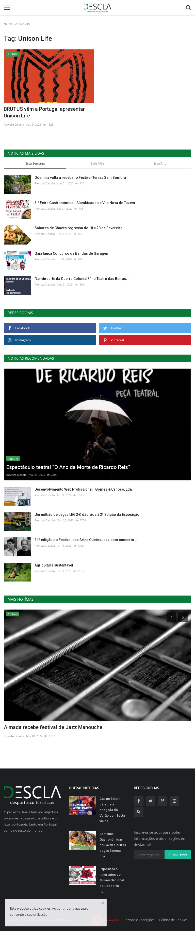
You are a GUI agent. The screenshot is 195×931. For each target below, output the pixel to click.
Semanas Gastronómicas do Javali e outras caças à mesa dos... (113, 845)
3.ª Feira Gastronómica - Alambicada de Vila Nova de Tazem (85, 203)
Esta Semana (35, 163)
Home (8, 23)
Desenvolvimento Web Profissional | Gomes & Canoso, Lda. (84, 489)
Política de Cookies (173, 919)
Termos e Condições (139, 919)
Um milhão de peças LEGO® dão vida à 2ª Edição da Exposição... (88, 514)
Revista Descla (14, 124)
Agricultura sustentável (54, 565)
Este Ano (160, 163)
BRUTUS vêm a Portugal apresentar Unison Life (44, 112)
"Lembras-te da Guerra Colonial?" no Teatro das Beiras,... (82, 279)
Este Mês (97, 163)
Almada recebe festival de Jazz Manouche (53, 727)
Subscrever (177, 854)
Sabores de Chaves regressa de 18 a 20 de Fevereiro (79, 228)
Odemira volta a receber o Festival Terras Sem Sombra (80, 178)
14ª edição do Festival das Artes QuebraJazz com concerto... (86, 540)
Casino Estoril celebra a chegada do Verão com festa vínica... (112, 810)
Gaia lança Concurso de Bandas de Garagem (72, 253)
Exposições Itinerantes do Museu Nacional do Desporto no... (112, 880)
